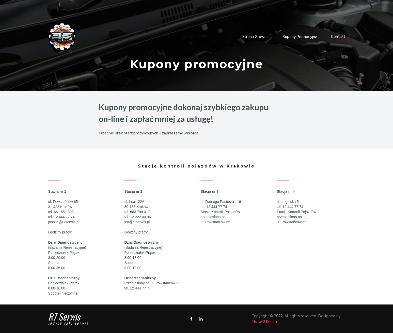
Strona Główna (255, 37)
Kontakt (338, 37)
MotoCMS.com (264, 321)
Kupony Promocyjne (300, 37)
